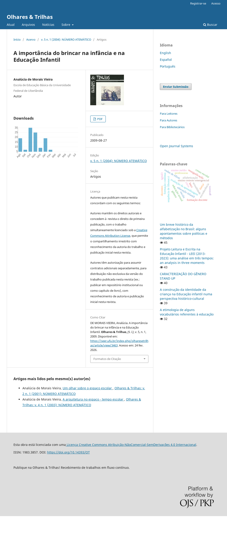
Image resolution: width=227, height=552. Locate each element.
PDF (100, 119)
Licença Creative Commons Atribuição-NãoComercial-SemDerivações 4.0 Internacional (131, 444)
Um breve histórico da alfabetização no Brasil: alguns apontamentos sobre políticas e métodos (183, 231)
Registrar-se (198, 3)
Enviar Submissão (175, 87)
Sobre (66, 24)
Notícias (48, 24)
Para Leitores (168, 114)
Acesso (215, 3)
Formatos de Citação (107, 359)
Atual (11, 24)
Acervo (30, 39)
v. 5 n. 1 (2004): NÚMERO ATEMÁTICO (66, 39)
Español (166, 59)
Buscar (210, 24)
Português (167, 66)
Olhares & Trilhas (30, 16)
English (165, 53)
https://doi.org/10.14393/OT (68, 452)
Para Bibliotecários (172, 127)
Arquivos (28, 24)
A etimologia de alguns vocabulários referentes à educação (187, 312)
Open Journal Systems (176, 146)
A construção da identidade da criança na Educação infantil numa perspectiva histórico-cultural (186, 294)
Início (17, 39)
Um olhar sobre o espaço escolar (88, 388)
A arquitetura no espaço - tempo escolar (93, 399)
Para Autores (168, 120)
